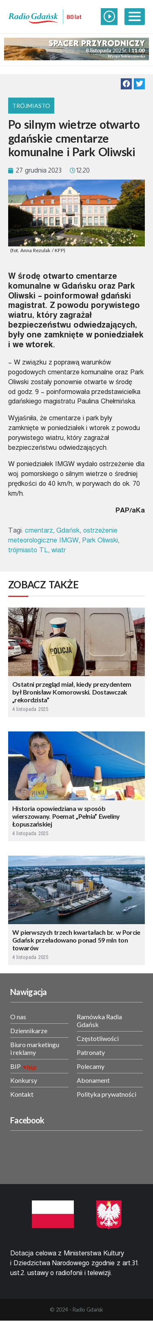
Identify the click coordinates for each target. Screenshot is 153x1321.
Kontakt (21, 1094)
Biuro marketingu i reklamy (34, 1048)
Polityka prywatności (106, 1094)
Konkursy (23, 1080)
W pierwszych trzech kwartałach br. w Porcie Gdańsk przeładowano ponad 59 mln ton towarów (76, 940)
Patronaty (91, 1052)
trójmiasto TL (28, 550)
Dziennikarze (28, 1030)
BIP (15, 1066)
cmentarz (39, 530)
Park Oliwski (100, 540)
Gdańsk (67, 530)
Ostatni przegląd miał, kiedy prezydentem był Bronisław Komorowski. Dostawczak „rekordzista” (71, 692)
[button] (126, 83)
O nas (18, 1016)
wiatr (58, 550)
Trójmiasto (31, 105)
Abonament (93, 1080)
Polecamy (90, 1066)
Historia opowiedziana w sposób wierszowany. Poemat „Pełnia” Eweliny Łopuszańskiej (66, 816)
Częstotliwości (98, 1038)
